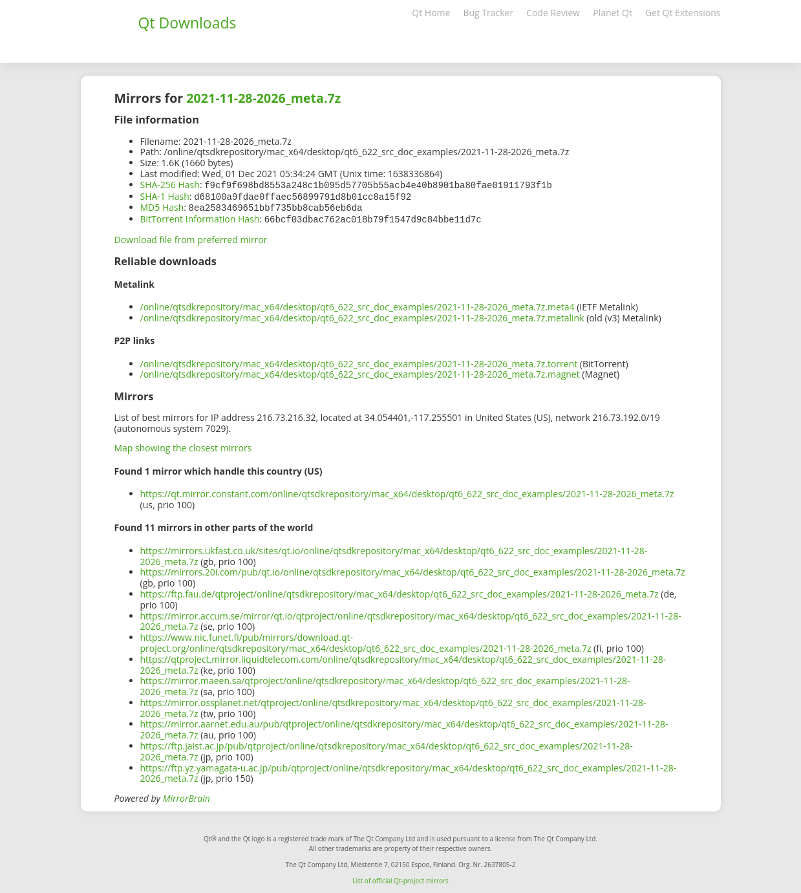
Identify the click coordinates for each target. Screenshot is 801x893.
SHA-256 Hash (170, 184)
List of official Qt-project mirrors (400, 878)
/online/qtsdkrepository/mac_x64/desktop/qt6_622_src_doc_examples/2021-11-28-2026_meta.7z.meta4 (357, 304)
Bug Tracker (488, 12)
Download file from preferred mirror (191, 237)
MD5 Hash (162, 206)
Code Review (553, 12)
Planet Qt (612, 12)
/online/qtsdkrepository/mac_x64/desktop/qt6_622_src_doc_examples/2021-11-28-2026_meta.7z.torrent (359, 361)
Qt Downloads (187, 22)
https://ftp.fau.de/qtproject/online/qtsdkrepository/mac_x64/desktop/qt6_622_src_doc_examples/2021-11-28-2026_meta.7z (399, 591)
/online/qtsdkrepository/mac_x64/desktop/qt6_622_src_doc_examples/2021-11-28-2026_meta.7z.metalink (362, 315)
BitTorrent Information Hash (200, 217)
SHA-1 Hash (164, 195)
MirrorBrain (186, 796)
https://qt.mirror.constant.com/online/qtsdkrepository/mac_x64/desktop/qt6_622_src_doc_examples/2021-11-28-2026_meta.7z (407, 491)
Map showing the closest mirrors (183, 445)
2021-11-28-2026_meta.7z (263, 98)
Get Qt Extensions (683, 12)
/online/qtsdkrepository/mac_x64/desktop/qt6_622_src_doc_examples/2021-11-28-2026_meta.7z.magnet (360, 371)
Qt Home (431, 12)
